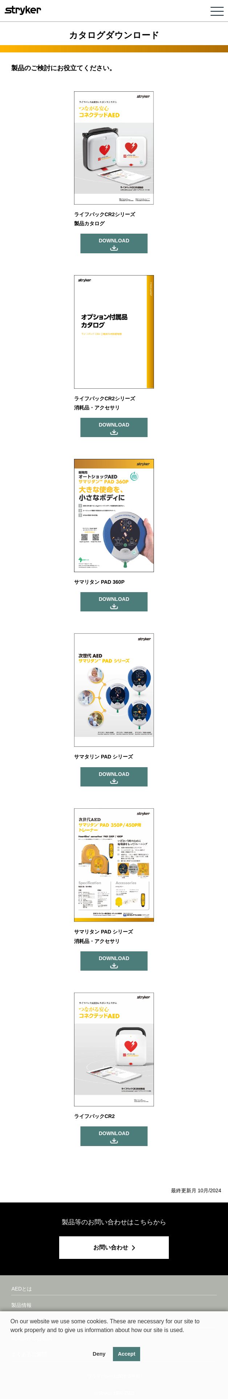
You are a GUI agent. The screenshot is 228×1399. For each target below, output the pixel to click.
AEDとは (21, 1289)
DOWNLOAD (114, 240)
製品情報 (21, 1305)
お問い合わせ (110, 1247)
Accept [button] (126, 1354)
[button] (12, 1339)
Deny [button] (99, 1354)
